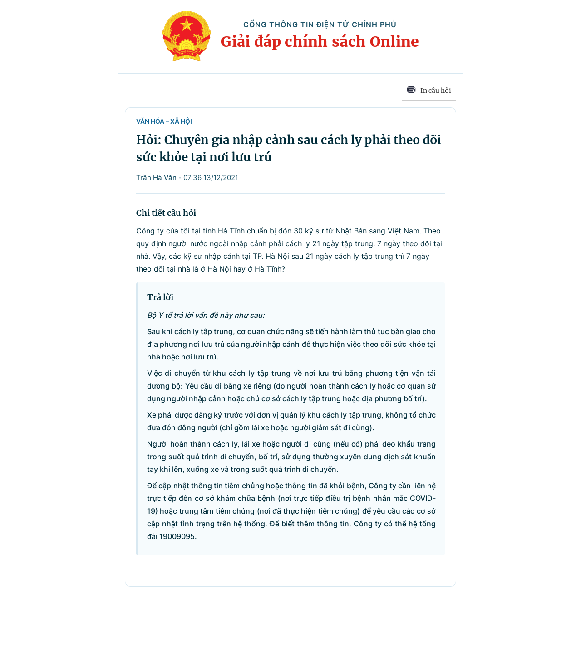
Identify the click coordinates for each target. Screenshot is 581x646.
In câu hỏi (429, 91)
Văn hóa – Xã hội (164, 121)
